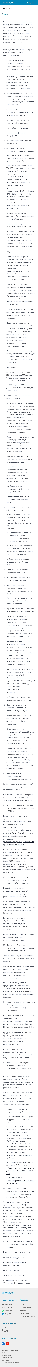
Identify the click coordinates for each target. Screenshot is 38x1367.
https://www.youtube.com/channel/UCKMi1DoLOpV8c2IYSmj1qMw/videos (20, 1171)
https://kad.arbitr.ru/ (21, 833)
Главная (4, 8)
